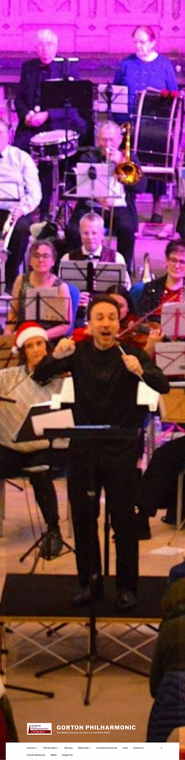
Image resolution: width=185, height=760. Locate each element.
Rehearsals (85, 748)
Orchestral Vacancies (106, 748)
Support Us (67, 755)
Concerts (32, 748)
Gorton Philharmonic (96, 727)
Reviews (69, 748)
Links (125, 748)
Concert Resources (36, 755)
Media (54, 755)
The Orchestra (51, 748)
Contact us (138, 748)
